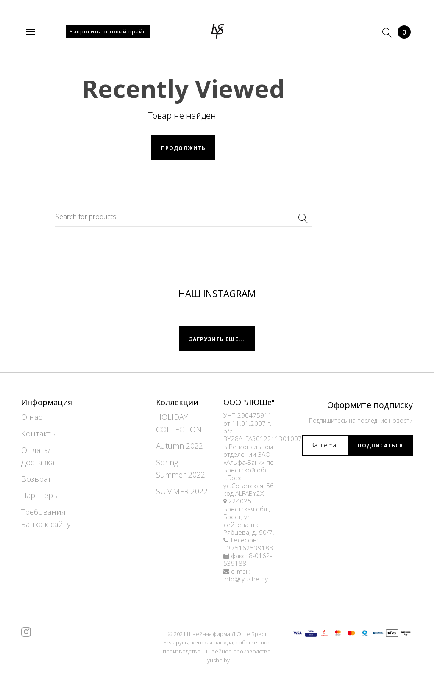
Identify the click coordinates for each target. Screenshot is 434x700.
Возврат (36, 479)
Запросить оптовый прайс (108, 31)
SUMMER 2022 (182, 491)
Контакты (39, 433)
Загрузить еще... (217, 339)
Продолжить (183, 148)
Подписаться (380, 445)
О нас (31, 417)
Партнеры (40, 495)
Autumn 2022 (179, 446)
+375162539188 (248, 548)
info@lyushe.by (245, 579)
